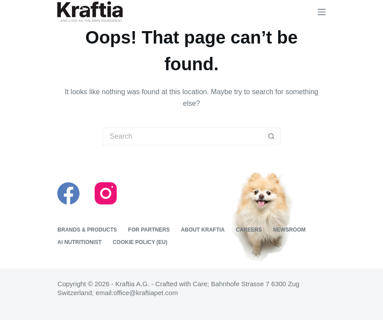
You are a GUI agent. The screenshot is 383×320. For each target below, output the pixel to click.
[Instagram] (106, 193)
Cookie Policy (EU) (140, 242)
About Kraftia (203, 230)
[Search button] (271, 136)
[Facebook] (68, 193)
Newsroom (289, 230)
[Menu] (322, 12)
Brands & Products (87, 230)
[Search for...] (183, 136)
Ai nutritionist (79, 242)
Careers (249, 230)
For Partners (149, 230)
